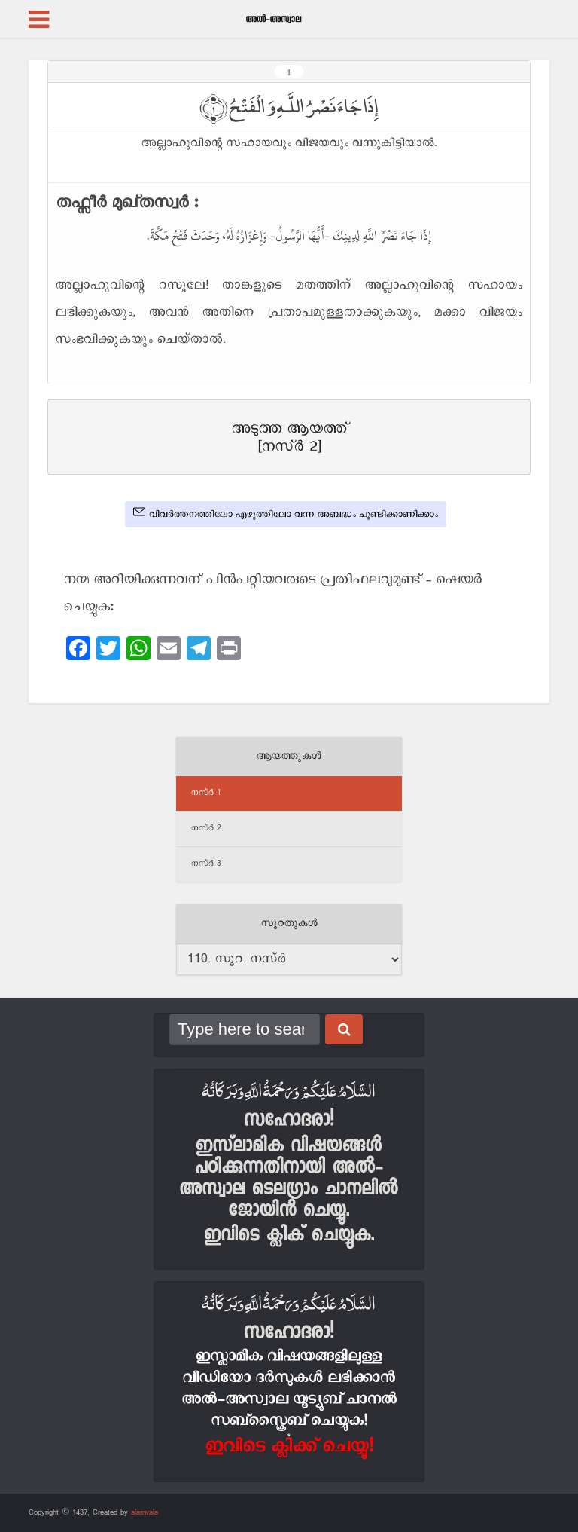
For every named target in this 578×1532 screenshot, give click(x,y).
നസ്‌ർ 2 (206, 828)
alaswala (144, 1512)
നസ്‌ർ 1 (206, 792)
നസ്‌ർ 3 (206, 863)
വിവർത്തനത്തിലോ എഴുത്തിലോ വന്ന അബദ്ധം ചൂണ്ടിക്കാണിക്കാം (285, 513)
